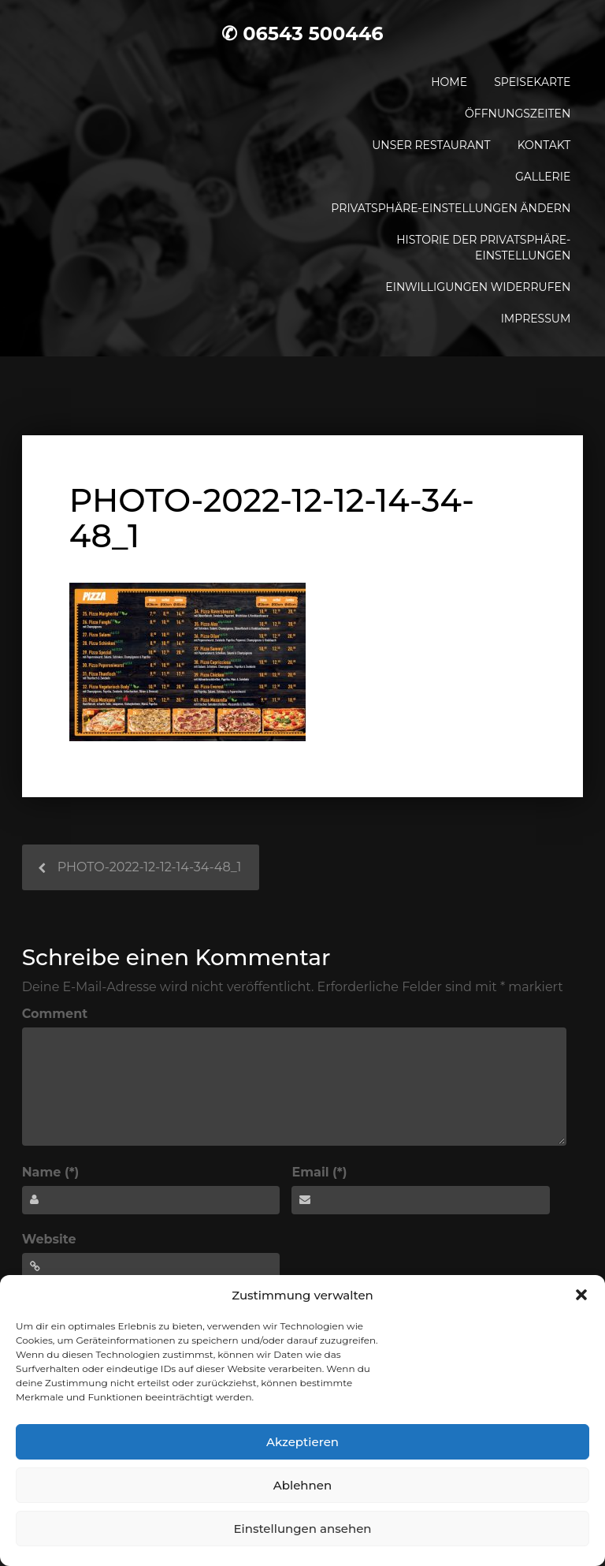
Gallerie (542, 177)
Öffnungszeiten (517, 113)
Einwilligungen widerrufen (477, 287)
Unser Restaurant (431, 145)
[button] (581, 1295)
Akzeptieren (302, 1441)
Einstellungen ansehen (302, 1528)
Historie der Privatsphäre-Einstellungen (483, 248)
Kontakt (544, 145)
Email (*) (319, 1172)
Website (49, 1239)
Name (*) (51, 1172)
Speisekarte (532, 82)
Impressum (536, 318)
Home (449, 82)
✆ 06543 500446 (302, 33)
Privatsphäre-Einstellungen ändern (450, 208)
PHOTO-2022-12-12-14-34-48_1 (150, 866)
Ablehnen (302, 1485)
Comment (55, 1013)
